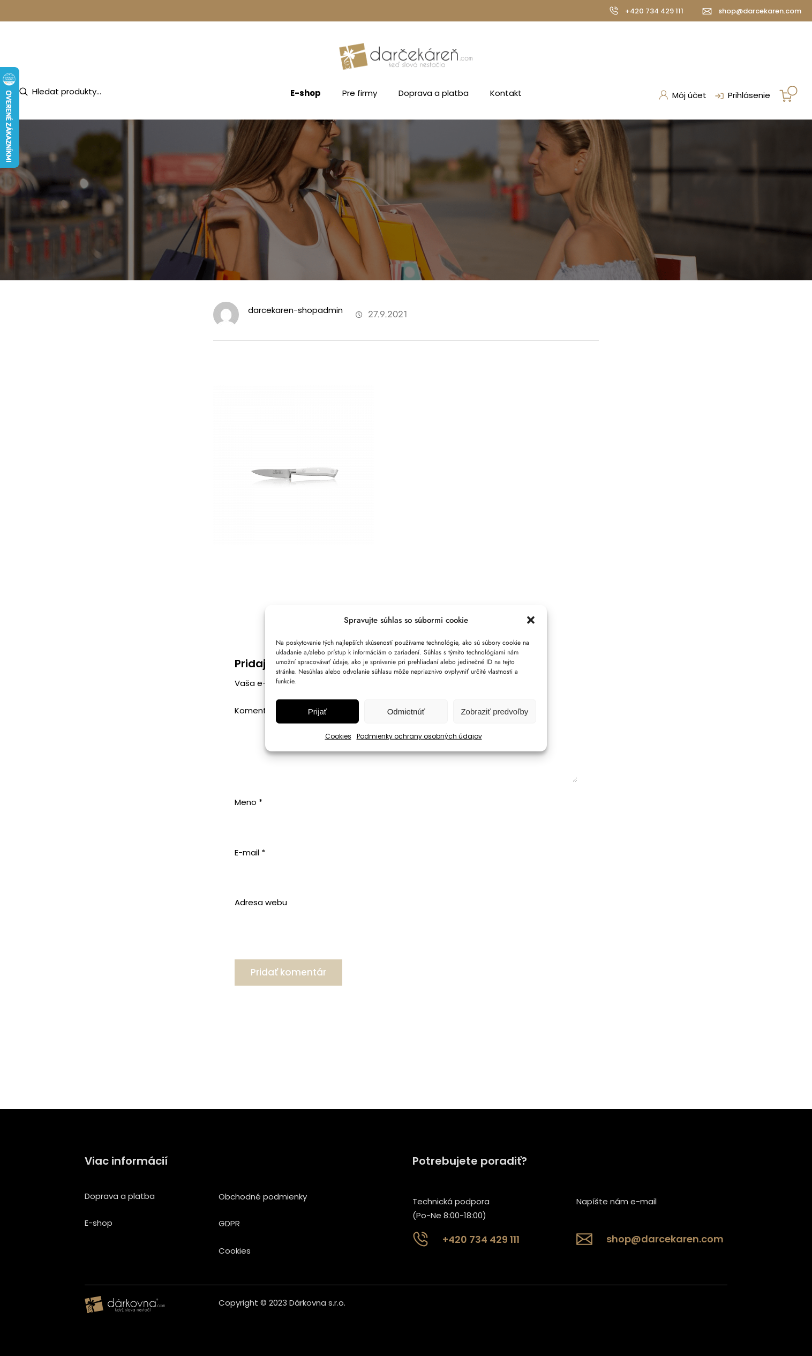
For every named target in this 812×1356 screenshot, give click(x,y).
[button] (530, 620)
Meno (248, 802)
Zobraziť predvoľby (494, 711)
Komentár (258, 710)
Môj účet (682, 95)
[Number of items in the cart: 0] (788, 94)
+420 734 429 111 (654, 11)
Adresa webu (261, 902)
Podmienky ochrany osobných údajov (419, 736)
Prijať (317, 711)
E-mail (250, 852)
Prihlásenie (741, 96)
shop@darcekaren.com (759, 11)
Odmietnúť (406, 711)
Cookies (338, 736)
